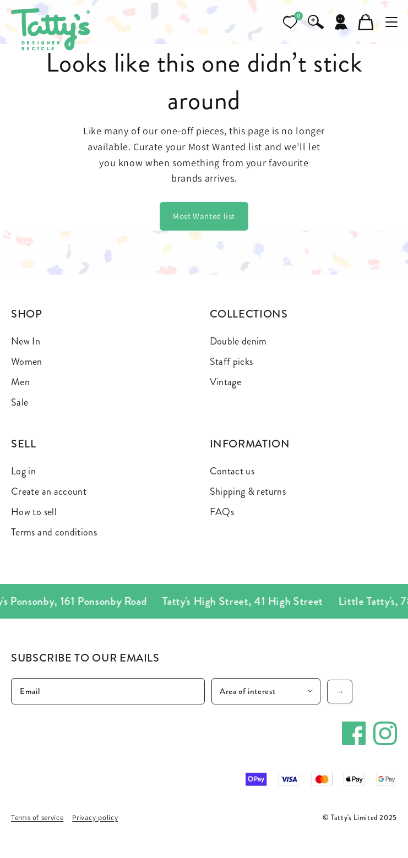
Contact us (232, 471)
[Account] (341, 22)
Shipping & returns (248, 491)
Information (250, 444)
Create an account (48, 491)
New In (25, 341)
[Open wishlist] (290, 22)
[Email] (108, 691)
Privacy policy (95, 817)
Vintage (226, 382)
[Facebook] (354, 733)
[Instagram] (385, 733)
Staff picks (231, 361)
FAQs (222, 512)
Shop (26, 314)
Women (26, 361)
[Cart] (366, 22)
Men (20, 382)
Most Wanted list (204, 216)
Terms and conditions (54, 532)
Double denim (238, 341)
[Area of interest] (265, 691)
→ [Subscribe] (340, 691)
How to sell (34, 512)
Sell (23, 444)
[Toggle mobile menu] (391, 22)
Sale (19, 402)
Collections (249, 314)
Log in (23, 471)
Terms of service (37, 817)
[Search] (315, 22)
